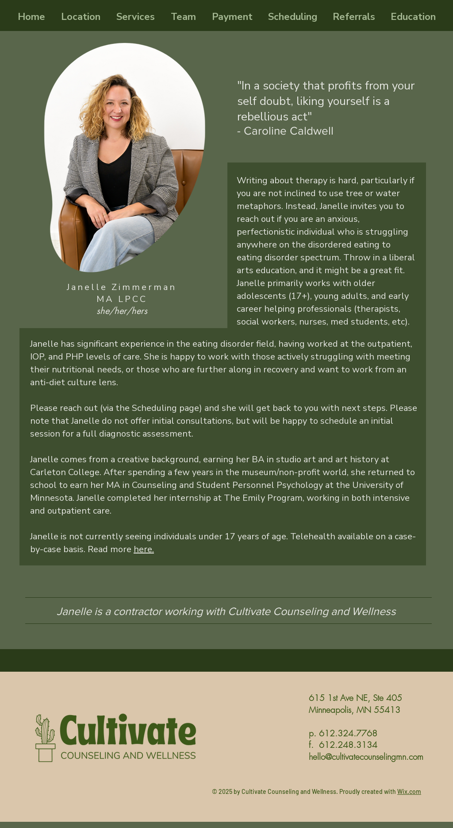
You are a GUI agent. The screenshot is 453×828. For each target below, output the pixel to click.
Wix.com (409, 791)
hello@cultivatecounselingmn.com (366, 756)
